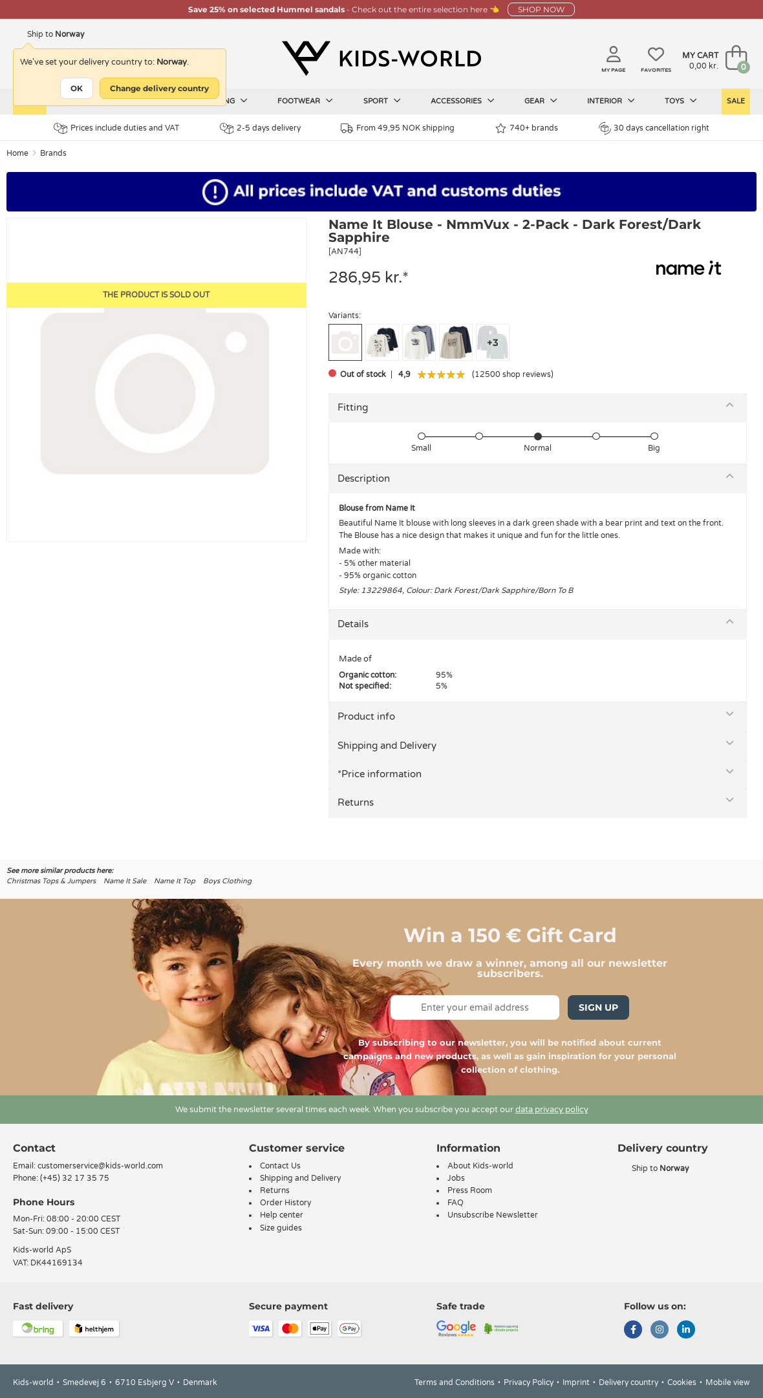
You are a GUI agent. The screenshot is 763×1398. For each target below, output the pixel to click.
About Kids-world (480, 1165)
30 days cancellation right (654, 128)
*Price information (380, 774)
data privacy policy (551, 1109)
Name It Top (174, 881)
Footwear (305, 100)
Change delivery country (159, 88)
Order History (285, 1202)
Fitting (353, 407)
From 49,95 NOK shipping (398, 128)
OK (76, 88)
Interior (611, 100)
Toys (681, 100)
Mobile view (727, 1382)
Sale (736, 101)
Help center (281, 1215)
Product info (366, 716)
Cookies (681, 1382)
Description (364, 478)
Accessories (463, 100)
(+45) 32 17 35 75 (74, 1178)
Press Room (469, 1190)
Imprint (576, 1382)
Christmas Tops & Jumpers (51, 881)
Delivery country (628, 1382)
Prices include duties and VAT (116, 128)
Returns (356, 802)
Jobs (456, 1178)
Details (353, 624)
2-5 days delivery (260, 128)
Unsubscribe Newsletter (492, 1215)
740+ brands (526, 128)
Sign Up (598, 1007)
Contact (34, 1148)
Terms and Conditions (454, 1382)
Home (17, 153)
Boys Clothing (227, 881)
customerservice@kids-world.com (100, 1165)
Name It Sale (124, 881)
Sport (382, 100)
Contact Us (280, 1165)
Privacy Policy (528, 1382)
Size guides (281, 1227)
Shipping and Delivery (387, 745)
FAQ (455, 1202)
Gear (540, 100)
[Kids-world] (381, 58)
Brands (53, 153)
